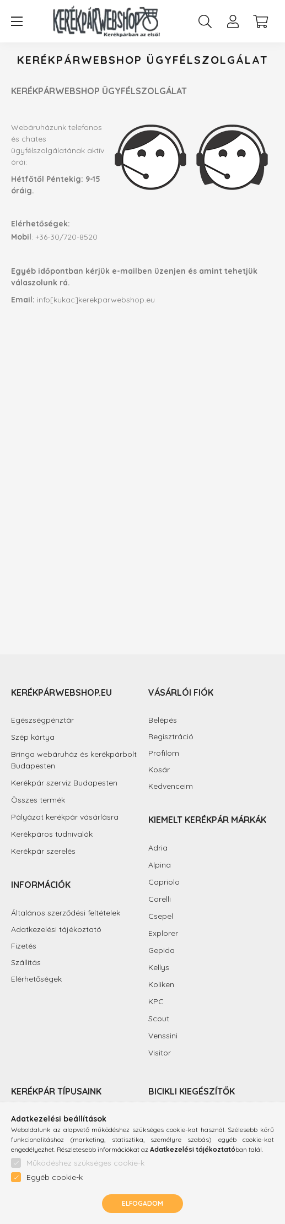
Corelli (159, 899)
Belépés (162, 720)
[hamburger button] (17, 21)
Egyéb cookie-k (54, 1177)
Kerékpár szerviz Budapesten (64, 783)
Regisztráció (170, 736)
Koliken (161, 984)
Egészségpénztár (42, 720)
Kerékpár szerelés (43, 851)
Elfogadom (142, 1203)
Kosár (159, 770)
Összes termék (38, 800)
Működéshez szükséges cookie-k (85, 1163)
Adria (158, 848)
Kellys (158, 967)
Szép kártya (33, 737)
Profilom (163, 753)
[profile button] (233, 21)
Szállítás (26, 962)
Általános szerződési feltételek (65, 913)
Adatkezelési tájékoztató (56, 929)
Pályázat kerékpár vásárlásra (65, 817)
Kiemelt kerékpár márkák (207, 819)
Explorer (163, 933)
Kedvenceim (170, 786)
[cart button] (260, 21)
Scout (158, 1018)
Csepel (160, 916)
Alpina (159, 865)
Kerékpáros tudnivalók (52, 834)
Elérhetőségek (36, 979)
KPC (156, 1001)
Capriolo (164, 882)
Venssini (163, 1036)
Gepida (161, 950)
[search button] (205, 21)
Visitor (159, 1053)
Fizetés (23, 946)
